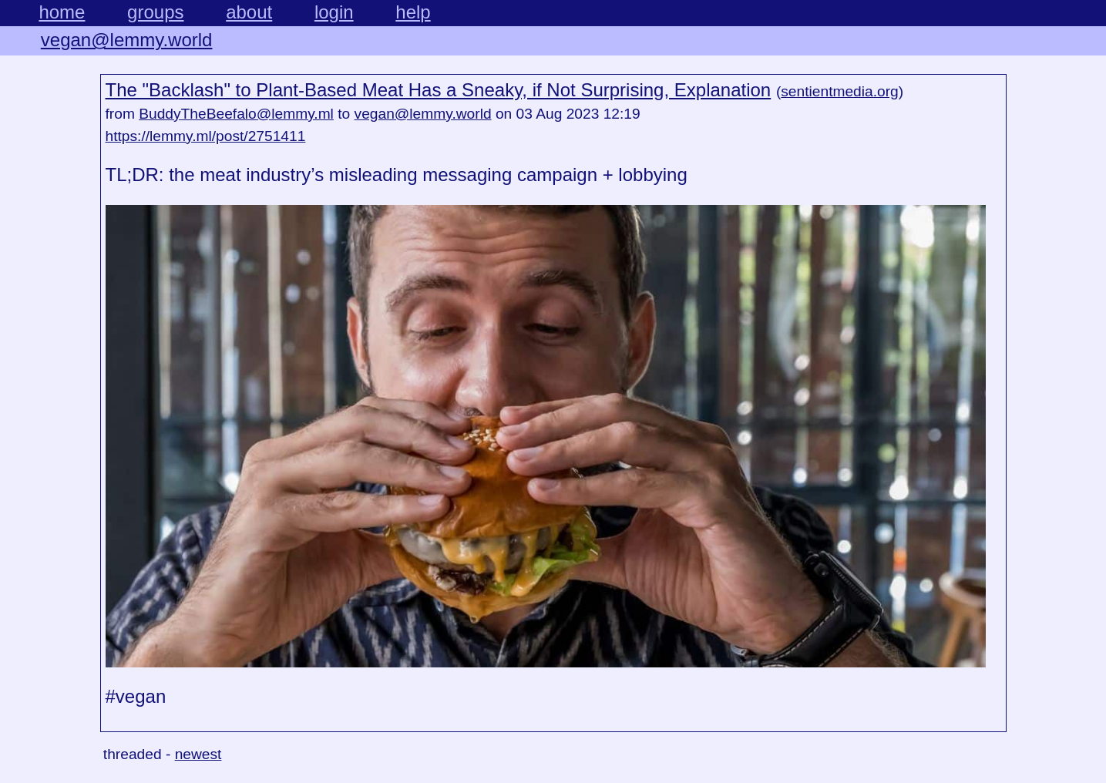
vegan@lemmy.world (127, 39)
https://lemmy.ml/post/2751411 (206, 136)
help (412, 12)
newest (198, 754)
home (62, 12)
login (334, 12)
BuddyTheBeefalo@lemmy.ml (236, 114)
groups (155, 12)
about (249, 12)
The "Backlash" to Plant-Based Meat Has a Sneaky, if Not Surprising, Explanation (439, 89)
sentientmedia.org (840, 91)
